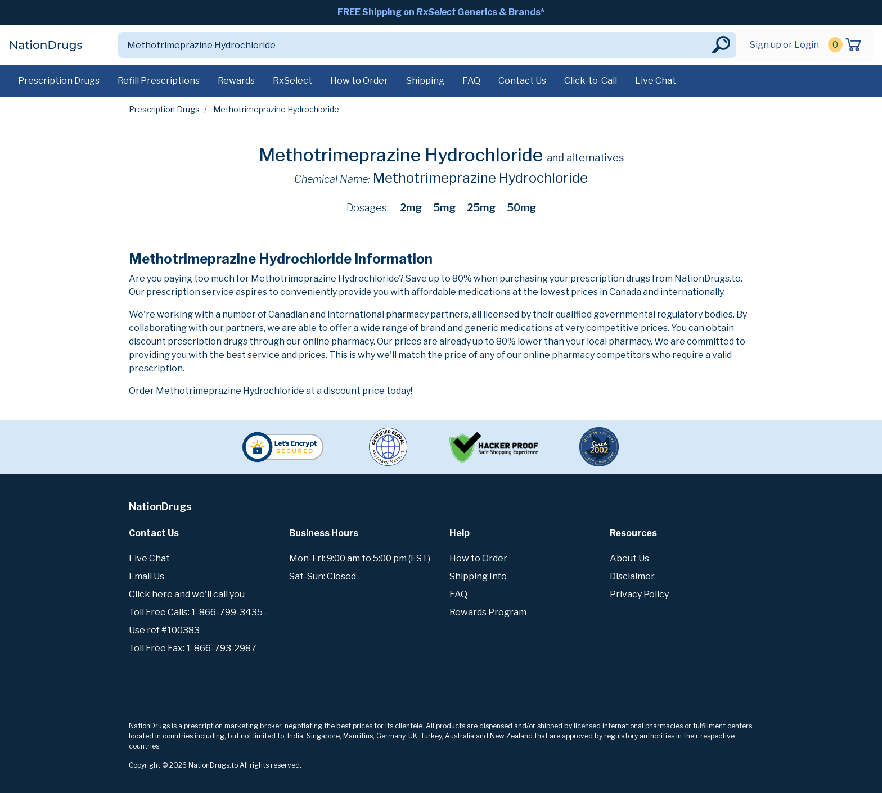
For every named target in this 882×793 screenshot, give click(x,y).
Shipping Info (478, 576)
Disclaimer (632, 576)
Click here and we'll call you (187, 594)
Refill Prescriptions (159, 80)
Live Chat (655, 80)
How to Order (359, 80)
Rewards (236, 80)
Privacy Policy (639, 594)
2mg (411, 208)
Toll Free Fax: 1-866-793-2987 (192, 648)
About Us (629, 558)
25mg (481, 208)
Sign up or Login (784, 44)
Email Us (146, 576)
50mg (521, 208)
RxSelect (292, 80)
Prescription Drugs (59, 80)
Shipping (425, 80)
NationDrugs (45, 45)
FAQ (471, 80)
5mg (444, 208)
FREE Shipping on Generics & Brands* (441, 12)
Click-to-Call (590, 80)
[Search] (414, 45)
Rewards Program (487, 612)
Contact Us (522, 80)
